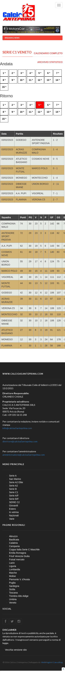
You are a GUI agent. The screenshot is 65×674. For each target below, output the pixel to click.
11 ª (31, 80)
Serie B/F (14, 499)
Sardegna (14, 586)
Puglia (12, 582)
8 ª (4, 80)
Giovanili (13, 505)
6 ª (48, 73)
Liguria (12, 566)
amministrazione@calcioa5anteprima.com (23, 454)
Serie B (13, 489)
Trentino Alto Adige (18, 596)
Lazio (12, 562)
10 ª (22, 80)
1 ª (4, 73)
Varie (11, 518)
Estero (12, 509)
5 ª (39, 73)
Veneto (12, 602)
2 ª (13, 73)
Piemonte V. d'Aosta (19, 579)
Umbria (13, 599)
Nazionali (14, 515)
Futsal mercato (16, 559)
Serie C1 (13, 492)
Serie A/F (14, 495)
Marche (13, 572)
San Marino (15, 479)
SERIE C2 (14, 502)
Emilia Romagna (17, 553)
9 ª (13, 80)
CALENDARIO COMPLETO (48, 53)
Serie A (13, 475)
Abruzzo (13, 536)
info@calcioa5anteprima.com (17, 428)
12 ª (40, 80)
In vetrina (14, 512)
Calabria (13, 543)
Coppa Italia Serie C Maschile (24, 549)
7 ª (57, 73)
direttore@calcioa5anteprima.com (19, 441)
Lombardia (14, 569)
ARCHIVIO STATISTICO (50, 62)
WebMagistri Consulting (52, 662)
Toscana (13, 592)
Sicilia (12, 589)
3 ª (22, 73)
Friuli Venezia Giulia (19, 556)
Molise (12, 576)
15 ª (4, 87)
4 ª (30, 73)
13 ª (49, 80)
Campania (14, 546)
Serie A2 (13, 485)
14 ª (58, 80)
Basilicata (14, 539)
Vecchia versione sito (16, 649)
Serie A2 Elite (16, 482)
